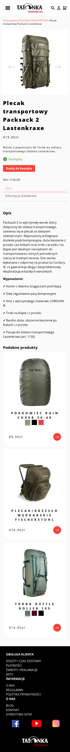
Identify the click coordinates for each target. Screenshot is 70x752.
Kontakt (12, 710)
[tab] (35, 188)
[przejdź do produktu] (57, 437)
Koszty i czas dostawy (23, 661)
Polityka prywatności (23, 694)
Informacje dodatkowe (21, 196)
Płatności (14, 665)
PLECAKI (24, 20)
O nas (10, 685)
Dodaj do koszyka (19, 168)
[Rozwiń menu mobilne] (7, 8)
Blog (10, 705)
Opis (8, 188)
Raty (9, 674)
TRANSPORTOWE (39, 20)
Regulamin (14, 690)
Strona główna (10, 20)
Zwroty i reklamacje (22, 670)
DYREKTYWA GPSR (19, 714)
